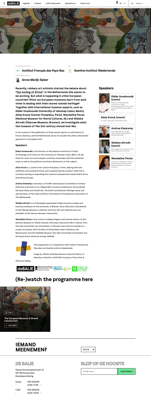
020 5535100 (33, 381)
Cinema (37, 3)
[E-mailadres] (99, 371)
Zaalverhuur (70, 3)
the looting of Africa (29, 92)
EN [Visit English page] (124, 3)
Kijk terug (11, 325)
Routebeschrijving (24, 376)
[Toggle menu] (4, 3)
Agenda (26, 3)
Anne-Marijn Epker (35, 80)
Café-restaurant (53, 3)
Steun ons (85, 3)
